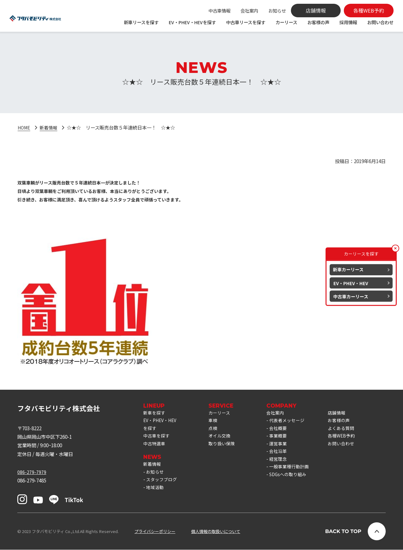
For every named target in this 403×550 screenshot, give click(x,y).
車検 (216, 421)
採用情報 (348, 22)
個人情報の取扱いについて (215, 532)
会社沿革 (284, 456)
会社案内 (249, 10)
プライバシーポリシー (154, 532)
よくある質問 (350, 430)
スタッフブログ (162, 486)
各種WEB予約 (350, 439)
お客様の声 (318, 22)
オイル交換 (224, 439)
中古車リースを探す (245, 22)
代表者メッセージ (293, 421)
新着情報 (50, 127)
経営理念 (284, 464)
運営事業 (284, 447)
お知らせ (277, 10)
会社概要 (284, 430)
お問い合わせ (380, 22)
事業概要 (284, 439)
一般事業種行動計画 (296, 473)
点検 (216, 430)
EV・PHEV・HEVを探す (192, 22)
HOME (25, 127)
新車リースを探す (141, 22)
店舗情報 (345, 413)
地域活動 (155, 494)
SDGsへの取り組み (295, 481)
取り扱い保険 (226, 447)
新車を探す (155, 413)
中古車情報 (219, 10)
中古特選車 (155, 447)
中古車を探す (157, 439)
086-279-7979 (31, 472)
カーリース (286, 22)
